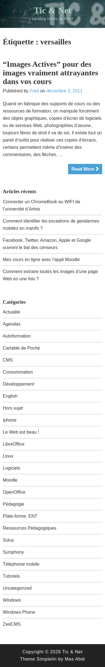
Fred (34, 91)
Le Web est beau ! (21, 432)
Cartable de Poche (21, 348)
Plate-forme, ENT (20, 516)
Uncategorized (17, 588)
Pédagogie (13, 504)
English (10, 396)
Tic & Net (52, 10)
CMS (8, 360)
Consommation (18, 372)
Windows (12, 600)
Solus (8, 540)
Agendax (11, 324)
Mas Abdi (75, 659)
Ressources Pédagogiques (29, 528)
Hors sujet (13, 408)
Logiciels (11, 468)
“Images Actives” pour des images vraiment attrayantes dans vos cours (50, 73)
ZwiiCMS (12, 624)
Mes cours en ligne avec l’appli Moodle (41, 259)
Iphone (10, 420)
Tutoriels (11, 576)
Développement (18, 384)
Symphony (13, 552)
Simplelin (46, 659)
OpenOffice (14, 492)
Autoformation (17, 336)
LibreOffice (13, 444)
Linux (8, 456)
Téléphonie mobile (21, 564)
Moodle (10, 480)
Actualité (11, 312)
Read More (82, 169)
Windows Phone (19, 612)
